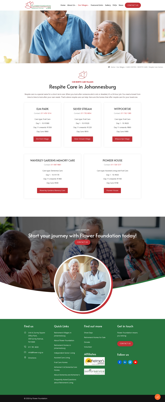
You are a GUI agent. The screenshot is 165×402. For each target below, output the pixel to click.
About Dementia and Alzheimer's (67, 375)
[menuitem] (63, 5)
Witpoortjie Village (122, 139)
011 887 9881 (56, 165)
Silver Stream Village (82, 139)
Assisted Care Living (62, 357)
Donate (87, 342)
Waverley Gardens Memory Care (52, 190)
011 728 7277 (116, 165)
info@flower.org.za (35, 352)
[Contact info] (158, 397)
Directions (32, 358)
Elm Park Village (42, 139)
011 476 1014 (46, 113)
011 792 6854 (86, 113)
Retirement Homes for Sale (94, 337)
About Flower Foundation (64, 340)
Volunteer (88, 347)
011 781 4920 (33, 347)
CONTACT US (133, 5)
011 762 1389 (126, 113)
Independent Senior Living (64, 353)
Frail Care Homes (61, 362)
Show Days (88, 333)
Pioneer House (112, 190)
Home (111, 67)
